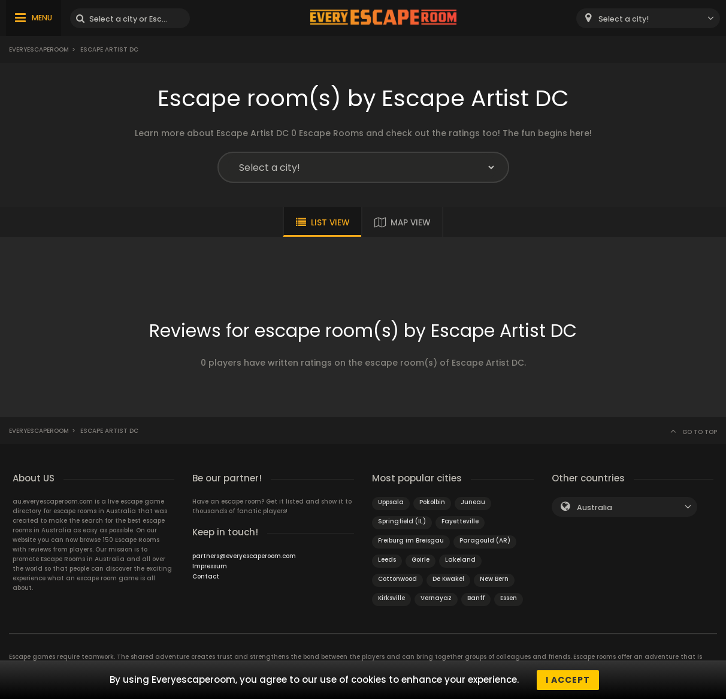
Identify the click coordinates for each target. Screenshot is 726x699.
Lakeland (460, 559)
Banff (476, 597)
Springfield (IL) (402, 521)
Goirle (420, 559)
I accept (568, 680)
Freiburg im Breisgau (411, 540)
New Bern (494, 578)
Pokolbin (432, 502)
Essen (508, 597)
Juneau (473, 502)
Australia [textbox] (594, 507)
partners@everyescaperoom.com (244, 556)
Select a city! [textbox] (623, 19)
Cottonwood (397, 578)
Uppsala (391, 502)
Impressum (209, 566)
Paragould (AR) (484, 540)
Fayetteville (460, 521)
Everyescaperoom (39, 49)
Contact (205, 576)
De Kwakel (448, 578)
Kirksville (391, 597)
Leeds (387, 559)
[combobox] (648, 18)
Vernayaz (436, 597)
